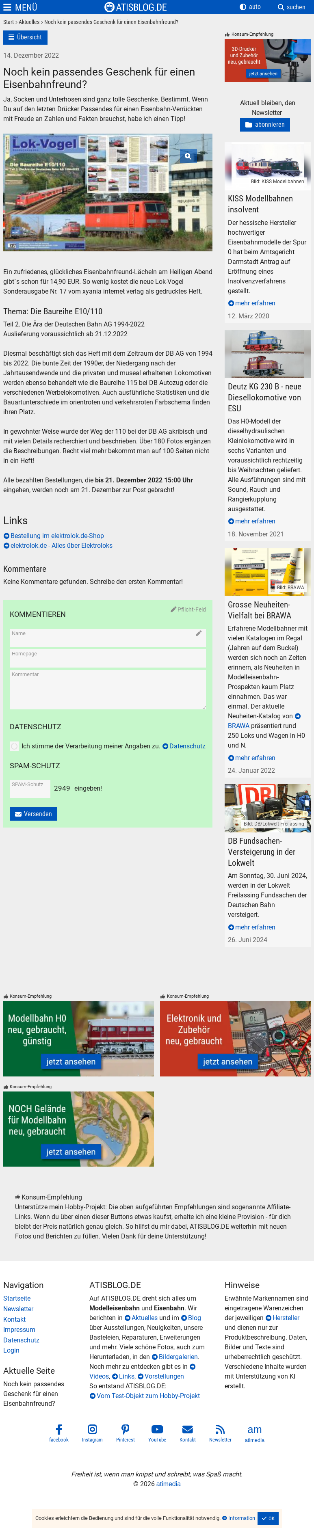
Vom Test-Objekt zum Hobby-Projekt (148, 1396)
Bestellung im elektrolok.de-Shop (57, 536)
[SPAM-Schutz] (29, 792)
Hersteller (286, 1318)
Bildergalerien (178, 1357)
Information (241, 1518)
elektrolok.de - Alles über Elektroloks (62, 545)
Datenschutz (187, 746)
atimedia (168, 1483)
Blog (194, 1318)
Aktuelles (145, 1318)
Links (126, 1376)
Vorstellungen (164, 1376)
